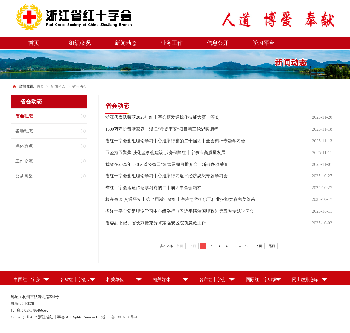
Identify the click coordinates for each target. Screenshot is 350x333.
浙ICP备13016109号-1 (119, 317)
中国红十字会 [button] (27, 279)
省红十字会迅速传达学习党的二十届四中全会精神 (153, 187)
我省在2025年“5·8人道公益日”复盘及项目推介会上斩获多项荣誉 (166, 164)
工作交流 (24, 161)
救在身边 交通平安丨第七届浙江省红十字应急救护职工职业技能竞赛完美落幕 (180, 199)
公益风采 (24, 176)
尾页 (272, 246)
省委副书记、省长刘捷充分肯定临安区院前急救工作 (155, 223)
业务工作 (172, 43)
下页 (259, 246)
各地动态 (24, 131)
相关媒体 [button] (161, 279)
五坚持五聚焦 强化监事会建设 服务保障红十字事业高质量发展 (165, 152)
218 (246, 246)
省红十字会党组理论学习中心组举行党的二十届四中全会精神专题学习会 (175, 140)
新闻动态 (126, 43)
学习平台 (264, 43)
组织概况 (80, 43)
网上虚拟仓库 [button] (305, 279)
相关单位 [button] (115, 279)
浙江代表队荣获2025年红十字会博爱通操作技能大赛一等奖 (162, 117)
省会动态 (79, 86)
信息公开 (218, 43)
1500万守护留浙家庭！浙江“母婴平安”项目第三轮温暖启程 (161, 129)
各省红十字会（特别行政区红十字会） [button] (78, 279)
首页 (33, 43)
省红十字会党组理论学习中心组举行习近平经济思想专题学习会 (166, 175)
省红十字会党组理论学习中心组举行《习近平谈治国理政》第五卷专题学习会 (179, 211)
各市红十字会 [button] (212, 279)
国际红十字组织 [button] (261, 279)
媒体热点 (24, 146)
